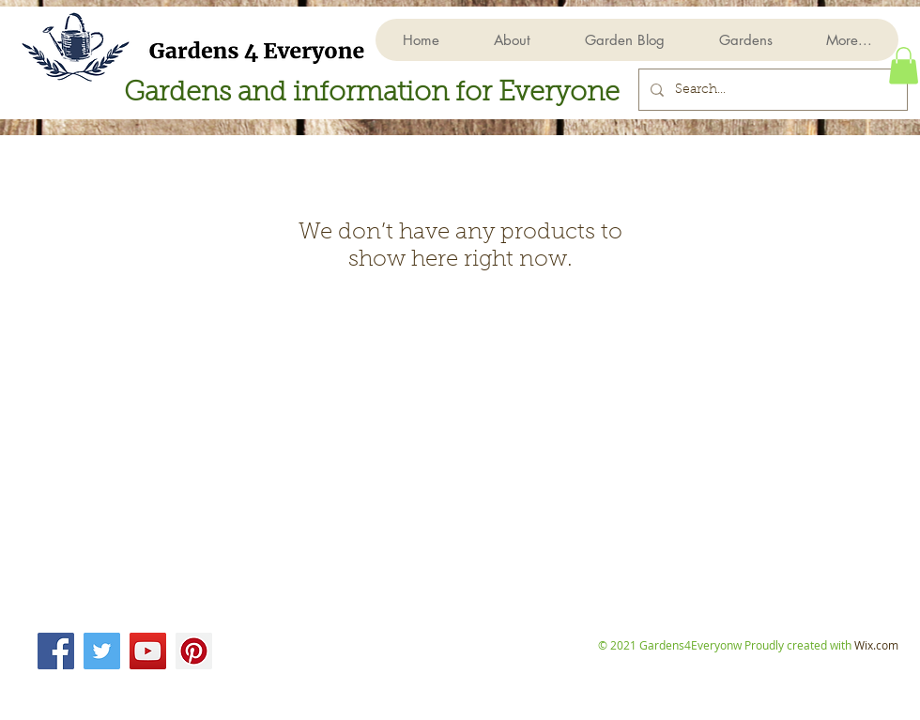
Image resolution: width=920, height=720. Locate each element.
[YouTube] (148, 651)
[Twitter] (102, 651)
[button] (745, 40)
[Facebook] (56, 651)
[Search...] (771, 89)
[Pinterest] (194, 651)
